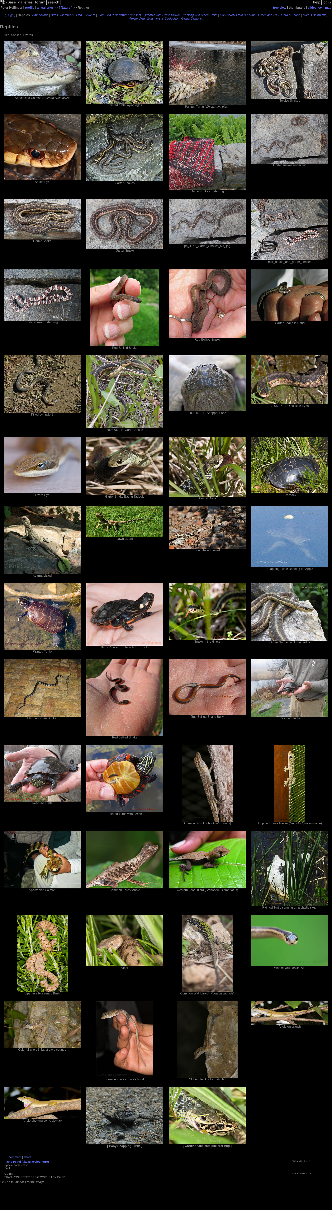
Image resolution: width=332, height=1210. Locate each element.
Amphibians (40, 15)
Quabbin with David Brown (162, 15)
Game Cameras (192, 18)
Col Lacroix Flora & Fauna (238, 15)
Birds (54, 15)
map (328, 7)
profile (29, 7)
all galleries (45, 7)
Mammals (67, 15)
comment (15, 1157)
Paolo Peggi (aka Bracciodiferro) (26, 1161)
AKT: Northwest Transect (124, 15)
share (27, 1157)
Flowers (89, 15)
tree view (279, 7)
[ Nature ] (65, 7)
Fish (79, 15)
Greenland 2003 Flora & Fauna (279, 15)
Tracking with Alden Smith (199, 15)
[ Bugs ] (10, 15)
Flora (101, 15)
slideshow (315, 7)
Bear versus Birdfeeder (163, 18)
